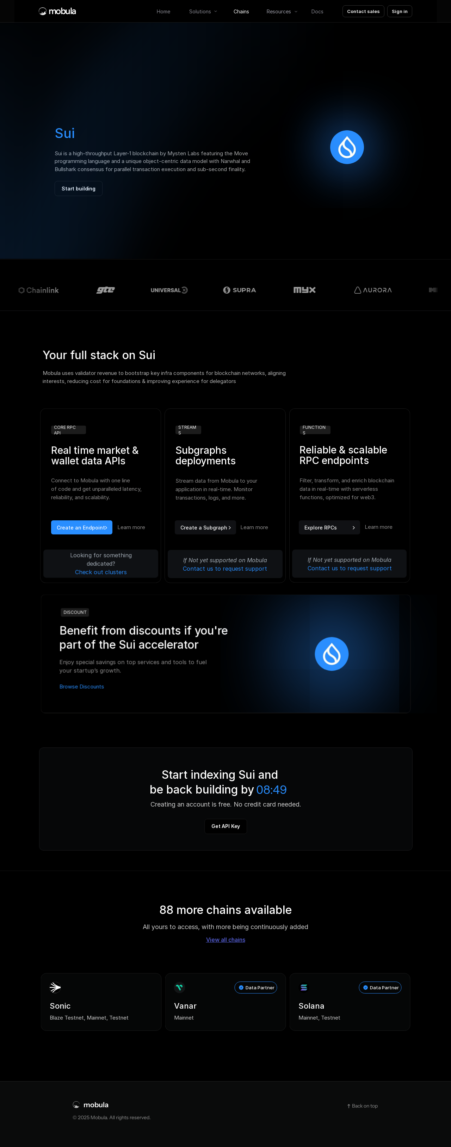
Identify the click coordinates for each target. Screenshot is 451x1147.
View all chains (225, 939)
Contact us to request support (350, 567)
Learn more (379, 526)
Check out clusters (101, 572)
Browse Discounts (81, 686)
